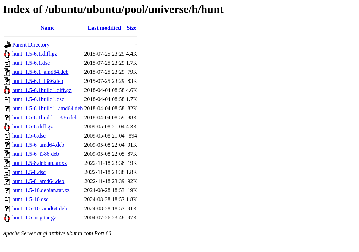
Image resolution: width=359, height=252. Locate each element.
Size (131, 28)
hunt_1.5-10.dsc (30, 199)
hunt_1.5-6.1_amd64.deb (40, 72)
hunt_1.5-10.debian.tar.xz (41, 190)
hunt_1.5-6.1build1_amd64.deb (47, 108)
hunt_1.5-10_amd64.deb (39, 208)
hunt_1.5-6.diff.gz (32, 127)
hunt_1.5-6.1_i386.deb (37, 81)
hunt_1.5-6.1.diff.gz (34, 54)
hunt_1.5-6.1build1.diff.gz (42, 90)
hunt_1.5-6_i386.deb (35, 154)
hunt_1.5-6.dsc (29, 136)
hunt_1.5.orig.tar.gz (34, 217)
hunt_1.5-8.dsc (29, 172)
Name (48, 28)
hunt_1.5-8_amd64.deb (38, 181)
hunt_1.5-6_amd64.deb (38, 145)
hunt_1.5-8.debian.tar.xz (39, 163)
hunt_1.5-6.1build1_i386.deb (44, 117)
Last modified (104, 28)
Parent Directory (30, 45)
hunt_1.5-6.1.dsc (31, 63)
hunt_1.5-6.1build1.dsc (38, 99)
